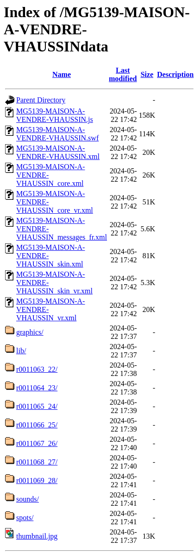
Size (146, 74)
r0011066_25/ (36, 425)
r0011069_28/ (36, 480)
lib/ (21, 351)
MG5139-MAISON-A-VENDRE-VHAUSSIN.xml (58, 152)
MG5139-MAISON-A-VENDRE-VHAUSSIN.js (54, 115)
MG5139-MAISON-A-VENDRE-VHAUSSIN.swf (57, 134)
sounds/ (27, 499)
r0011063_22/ (36, 369)
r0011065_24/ (36, 406)
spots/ (24, 518)
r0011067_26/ (36, 443)
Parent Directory (40, 100)
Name (61, 74)
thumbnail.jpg (36, 536)
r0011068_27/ (36, 462)
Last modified (123, 74)
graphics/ (30, 332)
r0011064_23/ (36, 388)
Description (175, 74)
